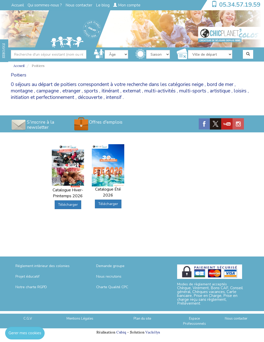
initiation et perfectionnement (42, 97)
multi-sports (192, 91)
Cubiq (121, 332)
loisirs (240, 91)
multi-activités (160, 91)
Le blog (103, 5)
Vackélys (152, 332)
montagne (22, 91)
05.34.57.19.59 (239, 5)
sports (91, 91)
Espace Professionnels (194, 321)
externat (132, 91)
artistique (220, 91)
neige (197, 84)
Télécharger (68, 204)
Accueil (17, 5)
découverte (90, 97)
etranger (71, 91)
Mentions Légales (80, 318)
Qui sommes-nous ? (45, 5)
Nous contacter (78, 5)
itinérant (110, 91)
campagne (47, 91)
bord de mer (220, 84)
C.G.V (27, 318)
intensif (113, 97)
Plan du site (142, 318)
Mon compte (127, 5)
